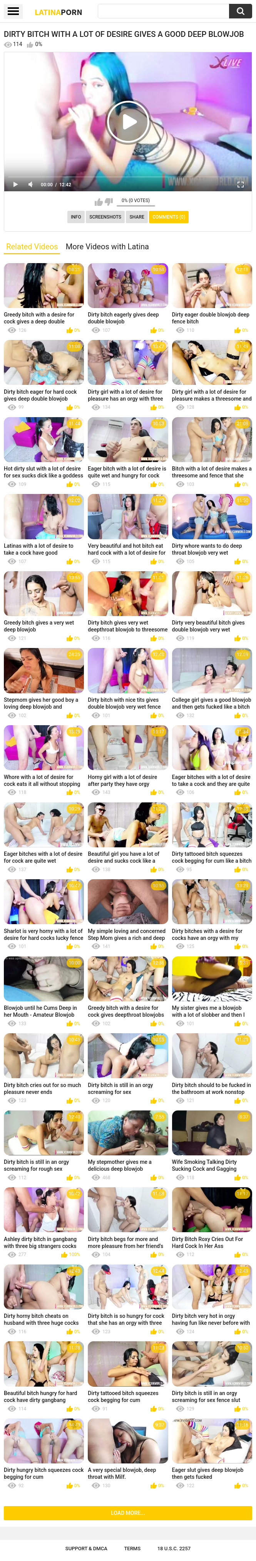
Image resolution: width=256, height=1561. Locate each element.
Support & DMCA (86, 1548)
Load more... (128, 1513)
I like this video (99, 202)
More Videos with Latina (107, 246)
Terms (132, 1548)
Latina (58, 12)
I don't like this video (109, 202)
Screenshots (105, 217)
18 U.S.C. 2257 (174, 1548)
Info (76, 217)
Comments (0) (168, 217)
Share (137, 217)
